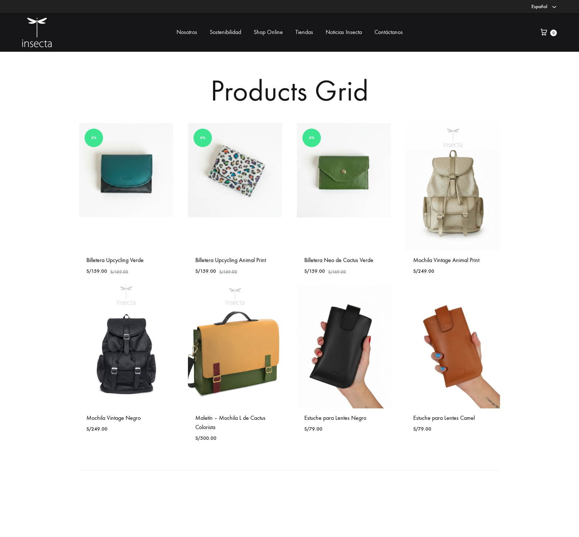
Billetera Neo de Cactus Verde (338, 260)
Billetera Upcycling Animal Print (230, 260)
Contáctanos (388, 31)
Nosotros (187, 31)
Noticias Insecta (344, 31)
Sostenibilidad (225, 31)
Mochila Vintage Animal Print (446, 260)
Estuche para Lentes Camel (444, 417)
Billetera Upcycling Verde (115, 260)
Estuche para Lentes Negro (335, 417)
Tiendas (304, 31)
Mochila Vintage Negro (113, 417)
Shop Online (268, 31)
